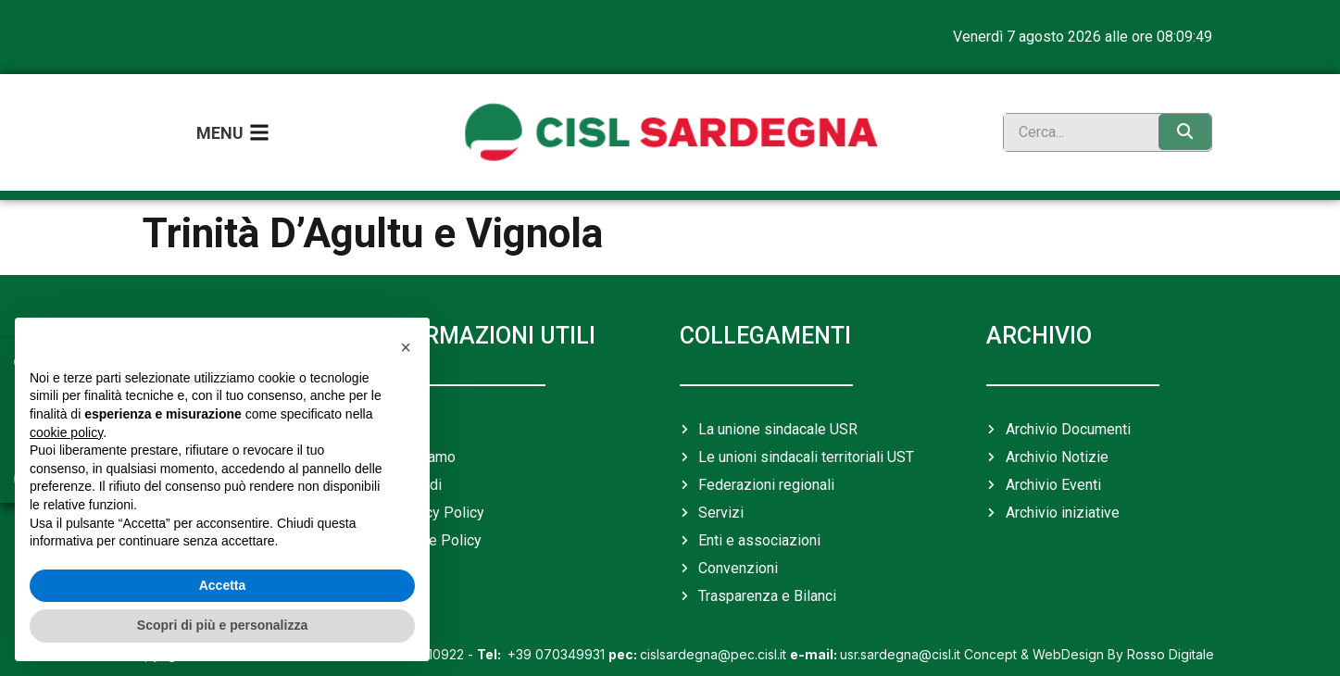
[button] (405, 347)
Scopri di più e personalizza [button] (222, 625)
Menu (220, 127)
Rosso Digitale (1170, 642)
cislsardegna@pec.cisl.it (697, 642)
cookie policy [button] (66, 432)
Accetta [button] (222, 585)
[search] (1076, 126)
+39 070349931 (542, 642)
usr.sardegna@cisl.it (875, 642)
